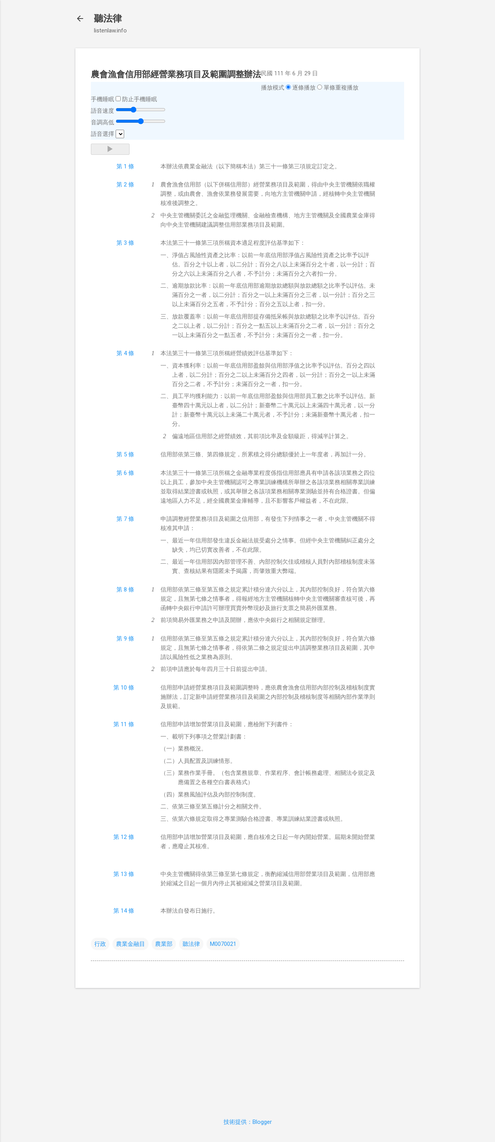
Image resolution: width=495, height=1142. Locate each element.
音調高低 (102, 122)
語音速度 (102, 110)
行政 (100, 943)
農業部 (163, 943)
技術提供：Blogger (248, 1121)
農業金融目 (130, 943)
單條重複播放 (341, 87)
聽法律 (108, 18)
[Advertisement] (247, 1048)
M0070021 (223, 943)
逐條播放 (304, 87)
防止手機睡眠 (139, 99)
